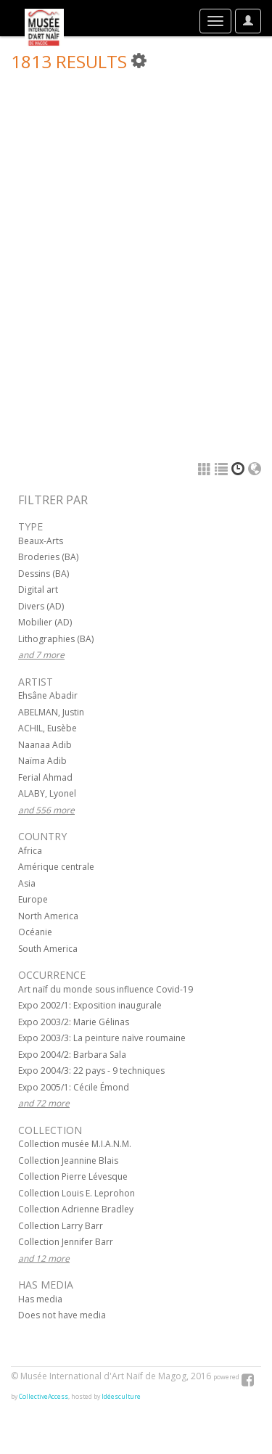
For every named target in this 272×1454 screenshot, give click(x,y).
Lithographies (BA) (56, 639)
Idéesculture (121, 1396)
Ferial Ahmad (45, 777)
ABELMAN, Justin (51, 712)
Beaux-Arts (40, 541)
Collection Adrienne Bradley (75, 1209)
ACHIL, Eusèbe (47, 728)
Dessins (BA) (43, 573)
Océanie (35, 932)
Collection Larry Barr (60, 1226)
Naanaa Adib (45, 745)
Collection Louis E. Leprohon (76, 1193)
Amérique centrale (56, 867)
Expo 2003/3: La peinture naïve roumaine (102, 1038)
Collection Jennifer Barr (65, 1242)
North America (48, 916)
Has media (40, 1299)
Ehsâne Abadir (48, 695)
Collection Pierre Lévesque (73, 1176)
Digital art (38, 589)
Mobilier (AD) (45, 622)
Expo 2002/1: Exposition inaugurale (90, 1005)
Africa (30, 851)
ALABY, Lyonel (47, 793)
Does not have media (62, 1315)
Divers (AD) (41, 606)
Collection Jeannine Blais (68, 1160)
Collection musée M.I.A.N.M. (74, 1144)
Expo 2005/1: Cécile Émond (73, 1087)
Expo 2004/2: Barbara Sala (72, 1054)
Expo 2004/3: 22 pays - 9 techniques (91, 1070)
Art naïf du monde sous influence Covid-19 (105, 989)
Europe (33, 899)
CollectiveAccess (43, 1396)
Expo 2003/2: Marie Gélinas (73, 1022)
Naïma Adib (42, 761)
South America (48, 948)
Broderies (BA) (48, 557)
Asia (27, 883)
